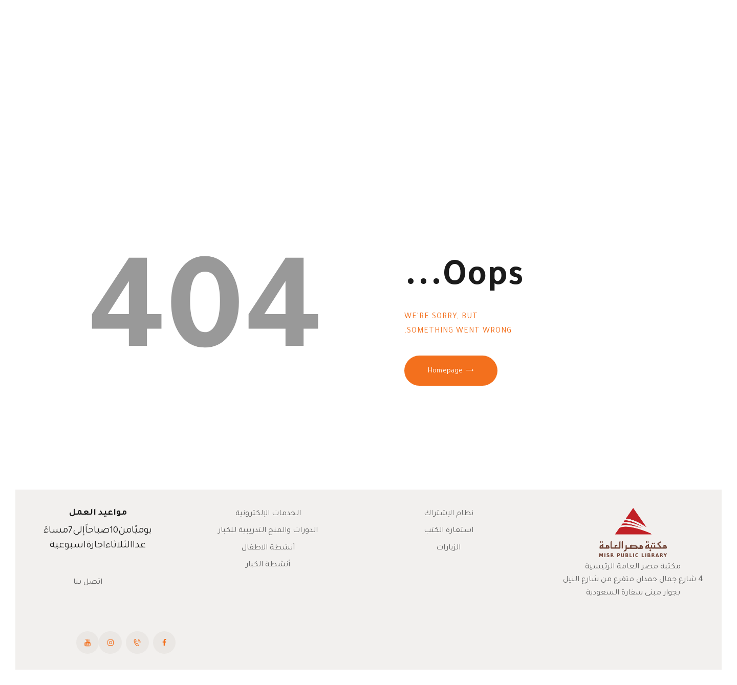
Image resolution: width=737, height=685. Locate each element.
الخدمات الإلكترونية (268, 514)
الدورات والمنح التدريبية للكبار (268, 531)
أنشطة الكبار (268, 565)
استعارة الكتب (448, 531)
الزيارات (448, 548)
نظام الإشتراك (448, 514)
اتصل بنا (87, 583)
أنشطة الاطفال (268, 548)
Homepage (445, 371)
